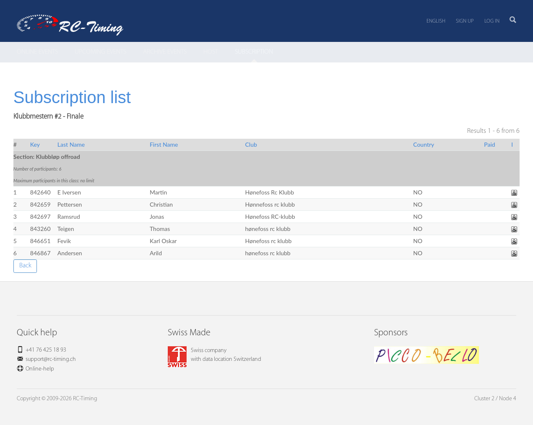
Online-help (40, 369)
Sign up (465, 21)
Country (423, 144)
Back (25, 265)
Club (251, 144)
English (435, 21)
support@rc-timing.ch (51, 359)
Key (35, 144)
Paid (489, 144)
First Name (164, 144)
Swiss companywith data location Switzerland (214, 355)
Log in (491, 21)
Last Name (71, 144)
